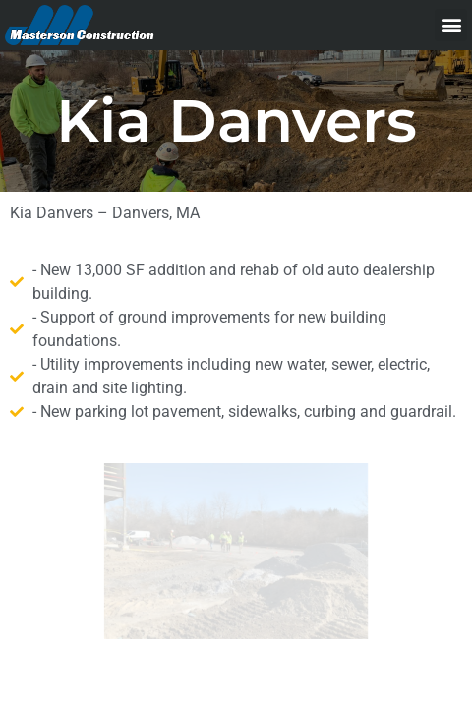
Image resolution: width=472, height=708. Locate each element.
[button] (451, 25)
